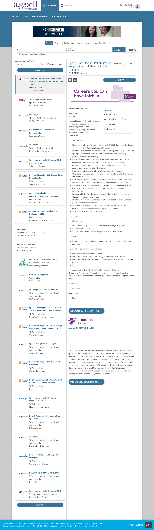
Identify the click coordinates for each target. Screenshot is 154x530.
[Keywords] (40, 50)
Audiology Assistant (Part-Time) (43, 259)
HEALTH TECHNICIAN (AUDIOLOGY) (44, 473)
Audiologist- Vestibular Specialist (43, 289)
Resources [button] (57, 16)
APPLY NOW (119, 80)
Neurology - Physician (38, 274)
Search (49, 43)
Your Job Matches (85, 43)
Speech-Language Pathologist (42, 344)
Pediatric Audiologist (26, 244)
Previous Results (40, 70)
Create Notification (55, 64)
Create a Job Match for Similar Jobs (88, 310)
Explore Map (69, 43)
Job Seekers (50, 5)
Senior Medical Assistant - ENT (42, 129)
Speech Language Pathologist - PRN (45, 160)
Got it (148, 525)
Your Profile (40, 16)
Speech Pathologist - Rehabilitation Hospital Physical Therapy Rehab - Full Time (46, 81)
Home (15, 16)
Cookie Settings (136, 525)
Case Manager (23, 229)
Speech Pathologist (38, 193)
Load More (40, 505)
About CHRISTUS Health (81, 328)
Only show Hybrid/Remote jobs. (32, 54)
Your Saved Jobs (101, 43)
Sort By (19, 64)
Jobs (25, 16)
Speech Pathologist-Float (40, 99)
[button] (132, 50)
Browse (58, 43)
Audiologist (34, 114)
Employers (67, 5)
